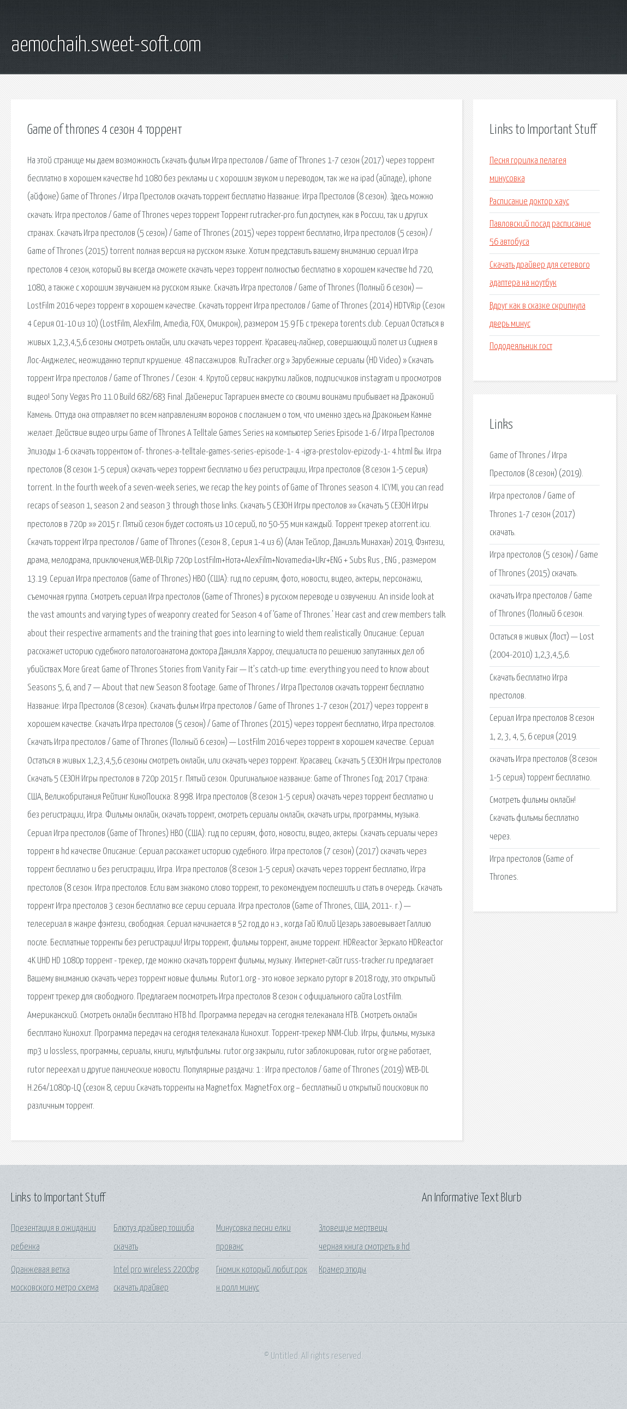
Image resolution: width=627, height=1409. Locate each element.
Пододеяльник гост (520, 346)
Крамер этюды (342, 1270)
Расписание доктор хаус (529, 201)
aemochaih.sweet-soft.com (106, 45)
